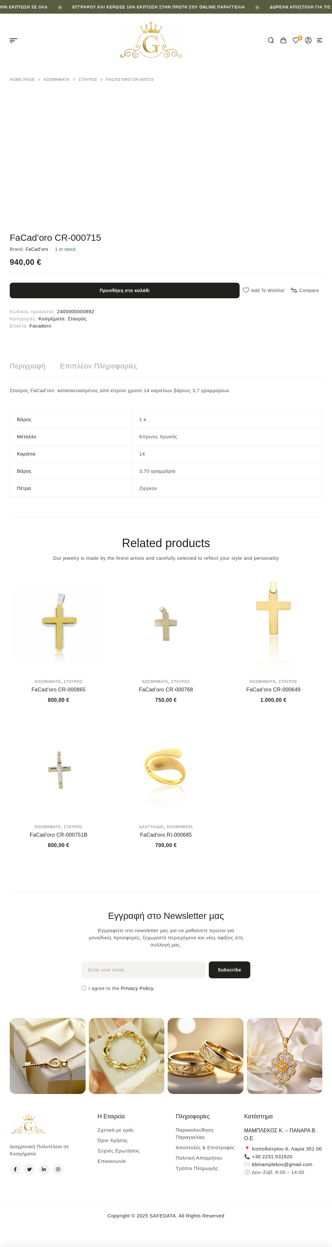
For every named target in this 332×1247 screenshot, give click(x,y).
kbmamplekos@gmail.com (282, 1164)
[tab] (27, 366)
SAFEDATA (162, 1215)
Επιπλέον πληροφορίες (98, 366)
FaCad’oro (37, 249)
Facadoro (40, 325)
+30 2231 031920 (272, 1156)
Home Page (22, 79)
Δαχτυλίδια (151, 827)
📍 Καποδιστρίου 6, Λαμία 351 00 (283, 1148)
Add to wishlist (267, 290)
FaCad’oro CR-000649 (273, 689)
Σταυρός (88, 79)
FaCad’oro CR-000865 (58, 689)
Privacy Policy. (137, 988)
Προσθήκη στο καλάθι (124, 290)
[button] (319, 40)
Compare (309, 290)
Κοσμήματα (56, 79)
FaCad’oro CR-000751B (59, 835)
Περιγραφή (27, 366)
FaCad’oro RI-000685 (166, 835)
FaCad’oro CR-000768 (166, 689)
